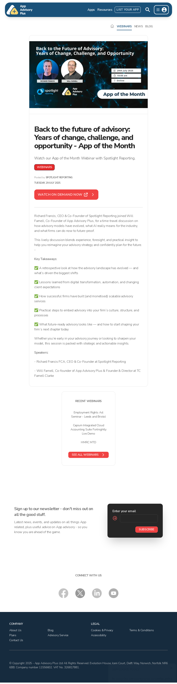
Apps (91, 9)
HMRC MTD (88, 442)
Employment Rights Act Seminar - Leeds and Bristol (88, 415)
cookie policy (163, 677)
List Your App (128, 10)
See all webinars (88, 455)
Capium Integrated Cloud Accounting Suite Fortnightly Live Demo (88, 429)
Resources (104, 9)
